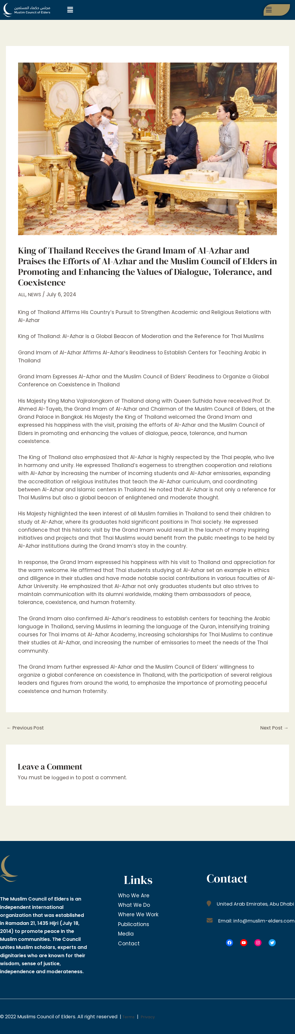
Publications (134, 922)
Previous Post (27, 728)
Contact (129, 940)
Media (126, 931)
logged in (64, 777)
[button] (70, 9)
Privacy (152, 1017)
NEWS (35, 294)
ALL (21, 294)
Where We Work (139, 913)
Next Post (273, 728)
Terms (130, 1017)
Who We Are (134, 895)
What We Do (134, 904)
